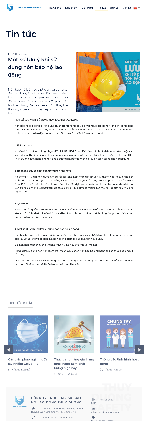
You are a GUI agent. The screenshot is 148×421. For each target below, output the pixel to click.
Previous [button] (8, 374)
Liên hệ (127, 8)
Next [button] (139, 374)
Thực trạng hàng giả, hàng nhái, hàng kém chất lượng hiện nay (74, 389)
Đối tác (114, 8)
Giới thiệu (87, 8)
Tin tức (101, 8)
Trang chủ (55, 8)
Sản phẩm (71, 8)
